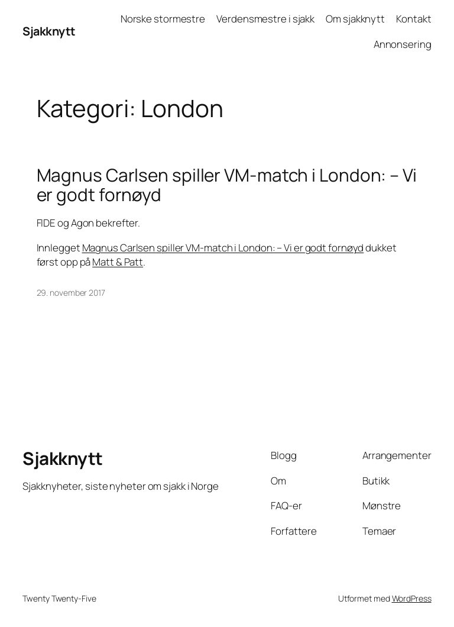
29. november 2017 (71, 292)
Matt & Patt (117, 262)
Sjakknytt (49, 31)
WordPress (412, 598)
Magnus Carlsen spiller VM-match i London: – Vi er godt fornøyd (227, 185)
